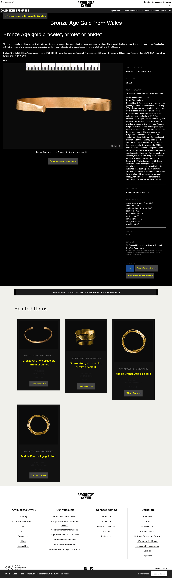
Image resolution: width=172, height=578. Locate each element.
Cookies (147, 551)
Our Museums (8, 2)
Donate (147, 2)
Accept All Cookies (159, 574)
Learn (23, 526)
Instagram (106, 536)
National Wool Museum (64, 544)
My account (156, 2)
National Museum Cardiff (65, 516)
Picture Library (147, 531)
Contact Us (106, 516)
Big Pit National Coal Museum (65, 535)
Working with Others (147, 541)
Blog (23, 531)
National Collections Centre (154, 11)
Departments (116, 11)
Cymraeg (167, 2)
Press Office (147, 526)
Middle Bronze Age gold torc (133, 373)
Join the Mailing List (106, 526)
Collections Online (132, 11)
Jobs (147, 521)
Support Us (23, 536)
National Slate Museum (65, 539)
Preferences (143, 574)
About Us (147, 516)
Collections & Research (15, 10)
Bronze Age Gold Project (146, 268)
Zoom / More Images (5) (63, 161)
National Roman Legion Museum (64, 549)
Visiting (23, 516)
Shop (23, 541)
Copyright (147, 556)
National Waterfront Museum (64, 530)
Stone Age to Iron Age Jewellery (140, 275)
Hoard (130, 268)
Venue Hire (23, 546)
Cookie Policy (63, 574)
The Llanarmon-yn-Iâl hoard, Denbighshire (25, 16)
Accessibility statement (147, 546)
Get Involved (106, 521)
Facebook (106, 531)
